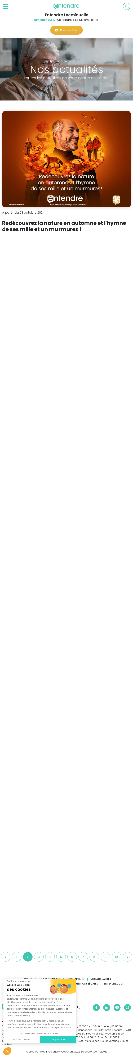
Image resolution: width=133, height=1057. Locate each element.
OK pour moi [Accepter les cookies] (58, 1039)
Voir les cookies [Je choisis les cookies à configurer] (21, 1039)
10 (116, 957)
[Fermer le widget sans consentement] (19, 981)
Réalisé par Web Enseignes (42, 1051)
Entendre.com (113, 983)
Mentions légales (86, 983)
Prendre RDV (66, 30)
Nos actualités (100, 979)
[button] (7, 1051)
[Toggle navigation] (5, 7)
